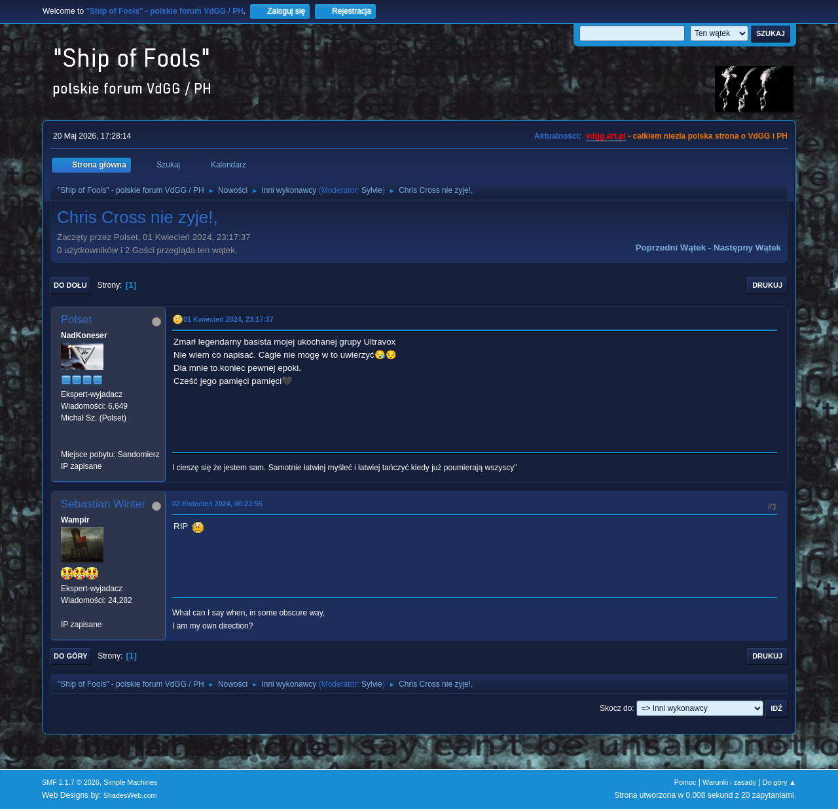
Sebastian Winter (103, 504)
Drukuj (767, 285)
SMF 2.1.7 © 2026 (71, 782)
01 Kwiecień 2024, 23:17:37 (228, 319)
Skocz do (616, 708)
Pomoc (685, 782)
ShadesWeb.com (130, 795)
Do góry (71, 656)
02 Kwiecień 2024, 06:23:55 (217, 504)
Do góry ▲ (779, 782)
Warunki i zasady (729, 782)
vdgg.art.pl (606, 136)
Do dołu (70, 285)
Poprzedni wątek (671, 247)
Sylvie (371, 190)
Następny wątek (747, 247)
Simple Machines (130, 782)
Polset (76, 319)
